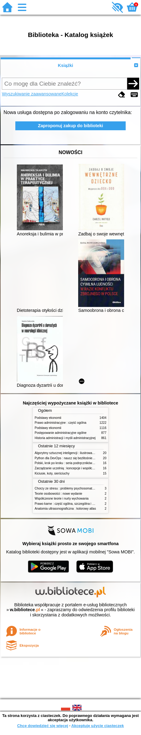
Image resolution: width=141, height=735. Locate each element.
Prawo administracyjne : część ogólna (60, 422)
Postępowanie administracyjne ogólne (60, 432)
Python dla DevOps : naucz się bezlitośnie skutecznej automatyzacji (81, 458)
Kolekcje (69, 93)
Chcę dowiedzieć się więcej (42, 725)
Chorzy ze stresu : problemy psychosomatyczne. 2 (69, 488)
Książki (65, 65)
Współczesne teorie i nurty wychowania (62, 498)
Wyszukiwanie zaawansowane (31, 93)
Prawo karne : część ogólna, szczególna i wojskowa (70, 503)
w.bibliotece (25, 609)
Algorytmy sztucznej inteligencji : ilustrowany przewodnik (73, 453)
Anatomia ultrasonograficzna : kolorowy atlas (65, 508)
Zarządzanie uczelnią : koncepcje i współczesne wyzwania (75, 468)
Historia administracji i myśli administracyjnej (65, 438)
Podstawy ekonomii (48, 417)
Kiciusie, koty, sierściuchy (52, 473)
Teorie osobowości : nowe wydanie (58, 493)
